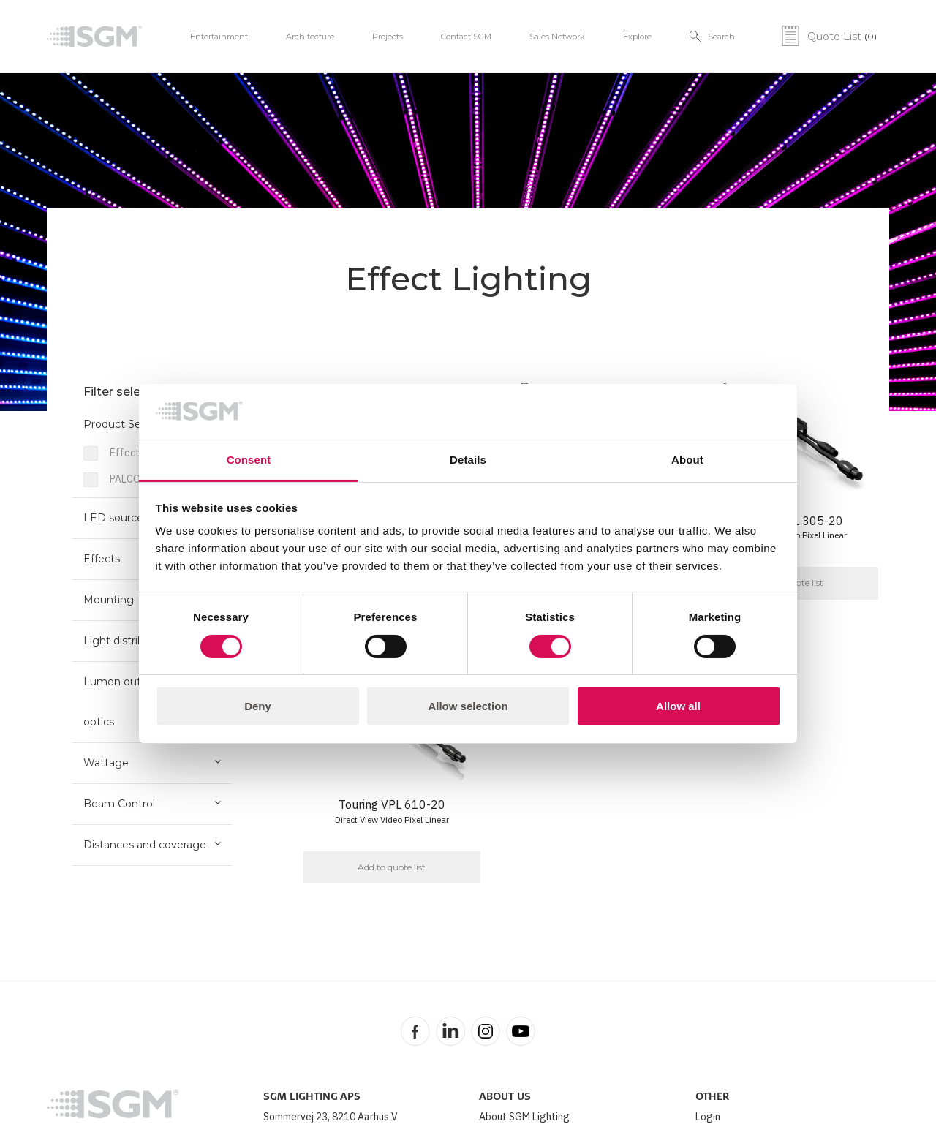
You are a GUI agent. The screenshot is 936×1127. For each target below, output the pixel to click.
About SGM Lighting (524, 1116)
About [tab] (687, 459)
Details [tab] (468, 459)
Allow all (678, 706)
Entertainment (219, 36)
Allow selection (467, 706)
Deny (257, 706)
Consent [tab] (249, 459)
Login (707, 1116)
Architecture (310, 36)
